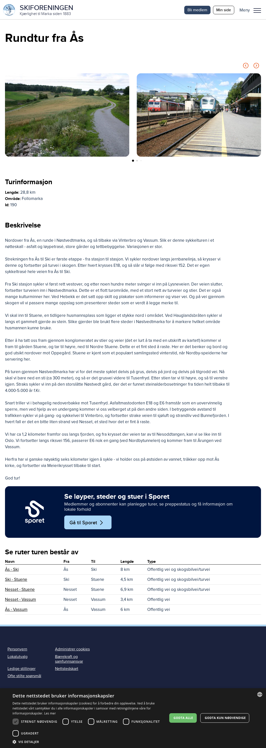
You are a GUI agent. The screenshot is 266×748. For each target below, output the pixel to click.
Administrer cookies (72, 649)
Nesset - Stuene (20, 590)
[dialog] (133, 718)
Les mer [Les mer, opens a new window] (50, 713)
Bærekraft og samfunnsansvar (69, 660)
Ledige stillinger (22, 669)
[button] (252, 10)
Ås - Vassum (16, 610)
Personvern (17, 649)
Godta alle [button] (183, 718)
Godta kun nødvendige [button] (225, 718)
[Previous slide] (245, 67)
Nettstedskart (66, 669)
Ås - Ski (12, 570)
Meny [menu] (257, 10)
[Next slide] (256, 67)
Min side (223, 10)
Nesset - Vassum (20, 600)
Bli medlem (197, 10)
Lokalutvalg (18, 657)
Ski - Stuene (16, 580)
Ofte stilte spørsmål (24, 676)
